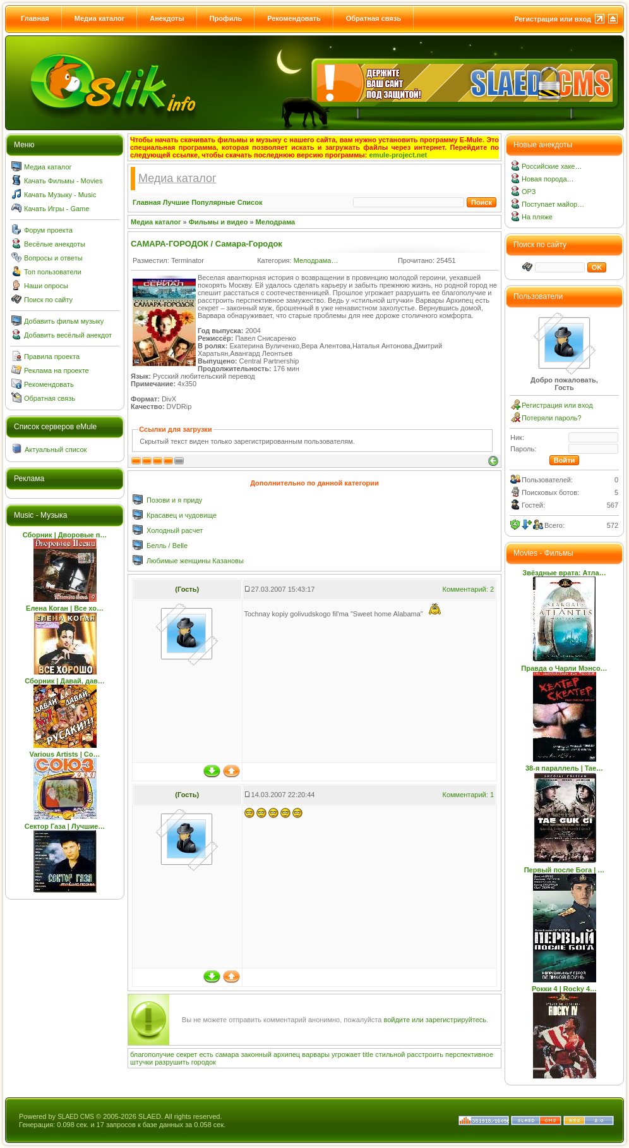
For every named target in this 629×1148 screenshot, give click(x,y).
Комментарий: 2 (468, 589)
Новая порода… (548, 179)
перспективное (469, 1054)
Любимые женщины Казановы (195, 561)
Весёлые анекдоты (54, 244)
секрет (186, 1054)
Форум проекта (48, 230)
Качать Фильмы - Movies (63, 181)
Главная (35, 18)
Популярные (213, 202)
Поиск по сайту (48, 299)
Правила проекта (52, 356)
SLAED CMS (75, 1116)
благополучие (152, 1054)
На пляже (537, 217)
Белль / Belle (167, 545)
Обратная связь (373, 18)
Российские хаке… (552, 166)
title (367, 1054)
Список (250, 202)
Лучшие (176, 202)
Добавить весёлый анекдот (68, 335)
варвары (316, 1054)
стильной (390, 1054)
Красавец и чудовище (182, 515)
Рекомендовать (294, 18)
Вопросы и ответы (53, 258)
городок (203, 1062)
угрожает (346, 1054)
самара (227, 1054)
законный (256, 1054)
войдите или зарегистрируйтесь (434, 1019)
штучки (141, 1062)
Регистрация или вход (552, 19)
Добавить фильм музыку (64, 321)
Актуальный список (56, 449)
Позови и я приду (174, 500)
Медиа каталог (99, 18)
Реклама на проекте (56, 370)
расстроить (425, 1054)
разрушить (172, 1062)
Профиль (226, 18)
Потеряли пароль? (552, 418)
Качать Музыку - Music (60, 194)
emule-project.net (398, 155)
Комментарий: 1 (468, 794)
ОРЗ (529, 191)
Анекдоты (167, 18)
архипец (286, 1054)
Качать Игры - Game (56, 208)
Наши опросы (46, 286)
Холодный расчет (175, 530)
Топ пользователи (52, 272)
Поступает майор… (553, 204)
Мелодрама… (316, 260)
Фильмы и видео (218, 222)
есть (206, 1054)
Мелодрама (276, 222)
